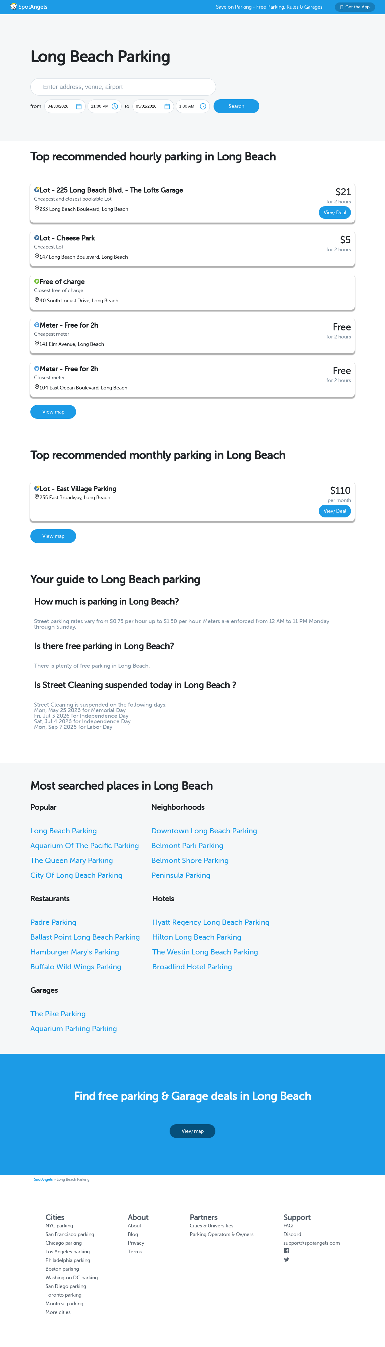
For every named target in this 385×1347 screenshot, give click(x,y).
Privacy (136, 1243)
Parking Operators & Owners (221, 1234)
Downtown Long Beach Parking (204, 831)
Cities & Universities (211, 1226)
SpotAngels (43, 1179)
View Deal (335, 212)
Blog (133, 1234)
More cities (58, 1312)
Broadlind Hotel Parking (192, 967)
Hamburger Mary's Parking (74, 952)
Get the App (355, 7)
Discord (292, 1234)
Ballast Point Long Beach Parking (85, 937)
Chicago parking (63, 1243)
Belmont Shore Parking (190, 860)
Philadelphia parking (67, 1260)
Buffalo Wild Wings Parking (75, 967)
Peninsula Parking (180, 875)
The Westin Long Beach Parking (205, 952)
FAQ (288, 1226)
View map (53, 412)
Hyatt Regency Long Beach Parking (211, 922)
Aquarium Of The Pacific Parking (84, 846)
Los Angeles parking (67, 1252)
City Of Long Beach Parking (76, 875)
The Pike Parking (58, 1014)
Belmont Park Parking (187, 846)
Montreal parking (64, 1304)
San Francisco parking (69, 1234)
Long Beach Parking (63, 831)
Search (236, 106)
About (134, 1226)
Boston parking (62, 1269)
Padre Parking (53, 922)
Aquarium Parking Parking (73, 1029)
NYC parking (59, 1226)
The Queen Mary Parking (71, 860)
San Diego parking (65, 1286)
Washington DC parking (71, 1278)
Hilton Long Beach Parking (196, 937)
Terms (135, 1252)
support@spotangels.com (311, 1243)
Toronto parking (63, 1295)
